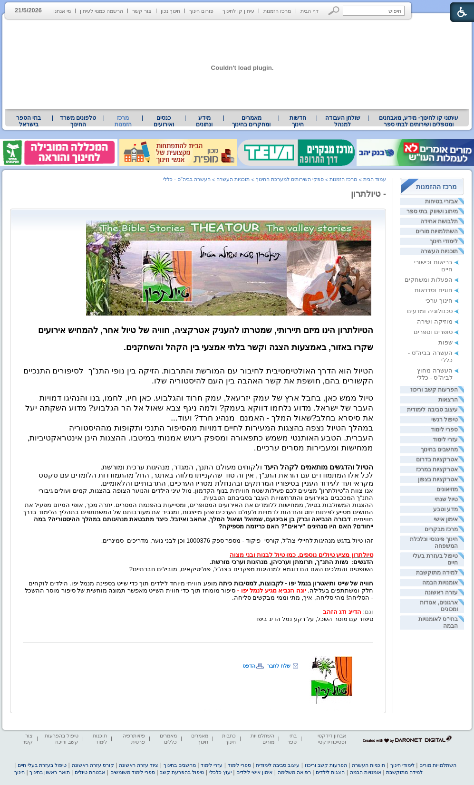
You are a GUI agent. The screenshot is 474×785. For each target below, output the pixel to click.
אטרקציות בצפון (438, 479)
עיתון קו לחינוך (238, 11)
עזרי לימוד (445, 439)
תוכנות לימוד (100, 739)
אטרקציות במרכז (437, 469)
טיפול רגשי (444, 419)
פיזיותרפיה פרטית (134, 739)
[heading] (200, 438)
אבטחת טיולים (90, 772)
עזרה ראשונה (441, 592)
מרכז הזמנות (277, 11)
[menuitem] (418, 121)
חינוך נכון (170, 11)
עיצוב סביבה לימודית (432, 409)
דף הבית (309, 11)
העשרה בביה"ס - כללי (187, 179)
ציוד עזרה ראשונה (138, 765)
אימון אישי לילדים (254, 772)
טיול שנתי (446, 499)
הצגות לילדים (330, 772)
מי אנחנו (62, 11)
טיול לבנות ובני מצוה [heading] (257, 554)
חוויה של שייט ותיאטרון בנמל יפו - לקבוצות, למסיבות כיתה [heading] (295, 583)
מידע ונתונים (204, 121)
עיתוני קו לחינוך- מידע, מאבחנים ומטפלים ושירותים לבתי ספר (419, 121)
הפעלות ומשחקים (429, 279)
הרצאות (448, 399)
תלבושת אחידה (439, 221)
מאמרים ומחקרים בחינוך (251, 121)
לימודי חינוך (444, 241)
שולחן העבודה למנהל (342, 121)
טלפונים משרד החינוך (78, 121)
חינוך (19, 772)
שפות (445, 342)
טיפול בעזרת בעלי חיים (42, 765)
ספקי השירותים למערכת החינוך (290, 179)
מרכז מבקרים (441, 529)
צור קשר (142, 11)
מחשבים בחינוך (439, 449)
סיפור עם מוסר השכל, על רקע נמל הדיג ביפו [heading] (314, 618)
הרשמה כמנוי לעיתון (101, 11)
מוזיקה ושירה (435, 321)
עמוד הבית (374, 179)
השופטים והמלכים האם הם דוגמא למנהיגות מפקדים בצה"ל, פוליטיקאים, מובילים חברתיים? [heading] (251, 569)
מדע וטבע (445, 509)
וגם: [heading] (368, 611)
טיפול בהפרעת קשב (182, 772)
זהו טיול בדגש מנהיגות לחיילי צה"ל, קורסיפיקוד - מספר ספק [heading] (293, 540)
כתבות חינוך (229, 739)
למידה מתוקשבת (437, 572)
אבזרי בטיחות (441, 201)
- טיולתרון (368, 194)
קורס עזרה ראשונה (93, 765)
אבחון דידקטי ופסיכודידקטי (332, 739)
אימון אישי (446, 519)
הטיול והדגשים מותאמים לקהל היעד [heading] (318, 467)
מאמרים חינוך (199, 739)
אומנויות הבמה (440, 582)
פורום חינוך (201, 11)
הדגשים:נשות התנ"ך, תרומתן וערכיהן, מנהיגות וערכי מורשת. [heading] (291, 561)
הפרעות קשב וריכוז (434, 389)
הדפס (248, 666)
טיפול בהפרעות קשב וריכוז (61, 739)
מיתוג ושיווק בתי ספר (432, 211)
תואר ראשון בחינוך (49, 772)
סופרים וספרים (433, 331)
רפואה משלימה (294, 772)
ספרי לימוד (444, 429)
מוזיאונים (447, 489)
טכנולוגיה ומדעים (430, 311)
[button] (334, 11)
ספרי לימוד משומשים (132, 772)
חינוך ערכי (439, 300)
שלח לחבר (278, 666)
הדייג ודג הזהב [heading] (340, 611)
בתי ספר (292, 739)
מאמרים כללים (168, 739)
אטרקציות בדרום (437, 459)
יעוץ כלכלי (220, 772)
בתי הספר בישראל (28, 121)
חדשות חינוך (298, 121)
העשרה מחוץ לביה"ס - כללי (435, 374)
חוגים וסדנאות (434, 290)
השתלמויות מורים (437, 231)
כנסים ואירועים (164, 121)
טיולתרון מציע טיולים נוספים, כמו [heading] (329, 554)
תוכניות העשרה (439, 251)
